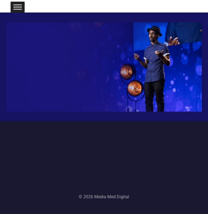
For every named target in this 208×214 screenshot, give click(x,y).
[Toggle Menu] (17, 7)
